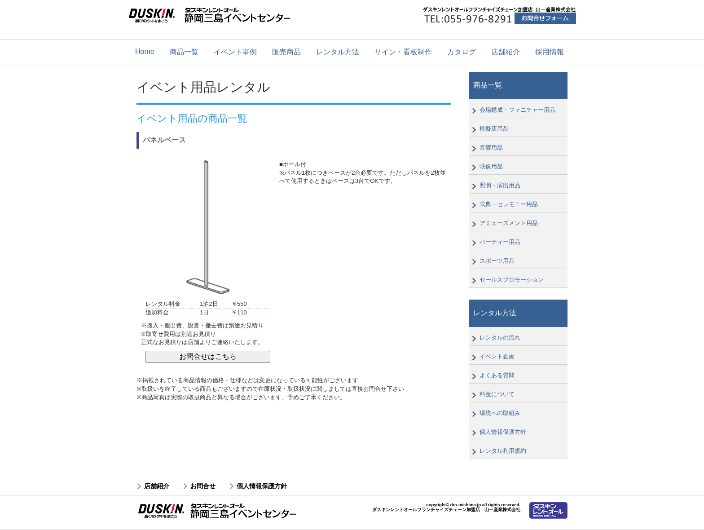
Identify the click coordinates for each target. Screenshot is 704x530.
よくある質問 (497, 375)
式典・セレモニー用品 (509, 204)
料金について (497, 394)
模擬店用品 (494, 128)
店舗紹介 (505, 52)
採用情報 (549, 52)
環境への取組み (500, 413)
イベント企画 (497, 356)
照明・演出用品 (500, 185)
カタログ (461, 52)
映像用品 (491, 166)
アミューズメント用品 (509, 223)
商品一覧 (184, 52)
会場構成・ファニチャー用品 (517, 109)
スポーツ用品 (497, 260)
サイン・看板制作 (403, 52)
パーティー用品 (500, 241)
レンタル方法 (337, 52)
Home (144, 51)
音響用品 (491, 147)
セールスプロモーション (512, 279)
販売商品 (286, 52)
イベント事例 (235, 52)
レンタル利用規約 (503, 450)
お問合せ (203, 486)
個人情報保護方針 (503, 431)
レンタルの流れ (500, 337)
